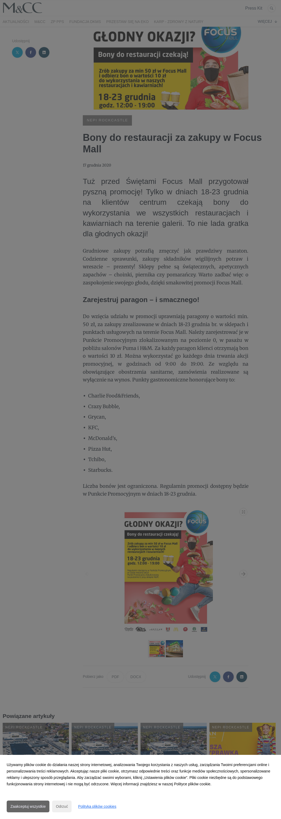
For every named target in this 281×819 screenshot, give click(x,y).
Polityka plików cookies (97, 806)
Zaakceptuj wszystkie (28, 806)
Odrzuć (62, 806)
